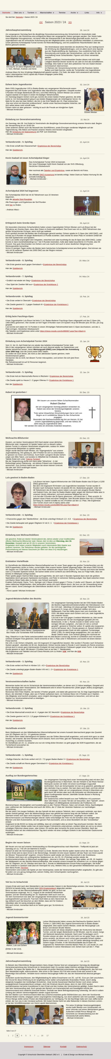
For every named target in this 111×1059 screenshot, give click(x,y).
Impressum (28, 1046)
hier (11, 205)
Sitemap (46, 1046)
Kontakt (63, 1046)
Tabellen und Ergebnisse (54, 170)
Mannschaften (47, 13)
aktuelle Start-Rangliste (22, 199)
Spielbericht (18, 150)
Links (87, 13)
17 (48, 1035)
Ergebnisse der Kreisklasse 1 (46, 284)
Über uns (19, 13)
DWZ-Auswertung (46, 175)
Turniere (32, 13)
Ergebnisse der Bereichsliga (49, 146)
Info (99, 13)
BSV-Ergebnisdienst (47, 888)
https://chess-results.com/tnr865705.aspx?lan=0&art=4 (56, 505)
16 (42, 1035)
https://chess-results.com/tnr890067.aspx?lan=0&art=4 (62, 331)
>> (70, 22)
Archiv (74, 13)
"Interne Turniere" (33, 459)
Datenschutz (81, 1046)
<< (41, 22)
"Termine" (24, 868)
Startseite (6, 13)
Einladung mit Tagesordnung (24, 132)
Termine (62, 13)
